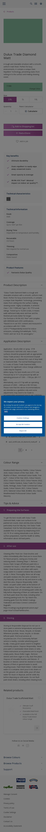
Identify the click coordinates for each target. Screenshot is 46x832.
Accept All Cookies (23, 424)
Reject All (23, 431)
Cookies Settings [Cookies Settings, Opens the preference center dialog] (23, 418)
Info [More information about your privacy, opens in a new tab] (5, 411)
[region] (23, 416)
